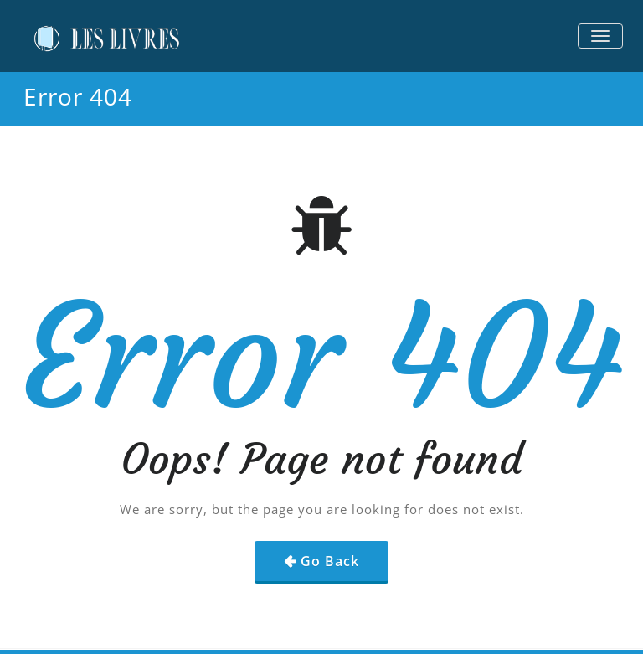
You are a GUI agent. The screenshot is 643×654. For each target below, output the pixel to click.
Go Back (330, 561)
